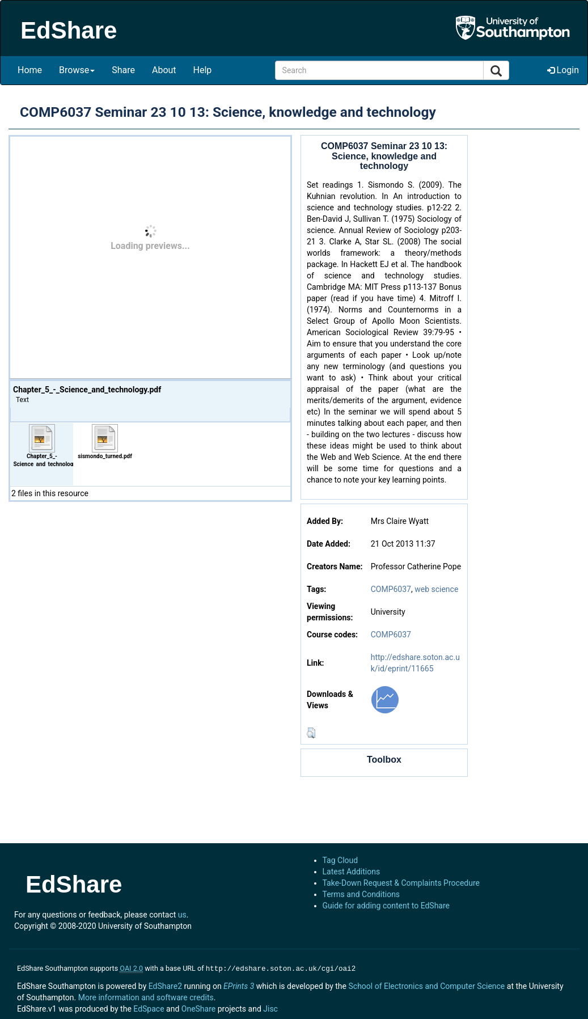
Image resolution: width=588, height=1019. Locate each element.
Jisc (270, 1007)
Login (563, 70)
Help (202, 70)
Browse (77, 70)
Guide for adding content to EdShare (386, 905)
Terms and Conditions (361, 894)
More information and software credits (146, 996)
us (182, 914)
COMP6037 (391, 589)
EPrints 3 (238, 985)
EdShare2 (165, 985)
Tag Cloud (340, 860)
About (164, 70)
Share (123, 70)
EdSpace (148, 1007)
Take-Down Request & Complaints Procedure (401, 882)
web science (436, 589)
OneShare (198, 1007)
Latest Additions (351, 871)
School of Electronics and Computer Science (426, 985)
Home (30, 70)
